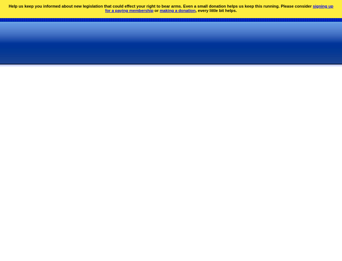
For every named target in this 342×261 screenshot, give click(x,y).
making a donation (177, 10)
